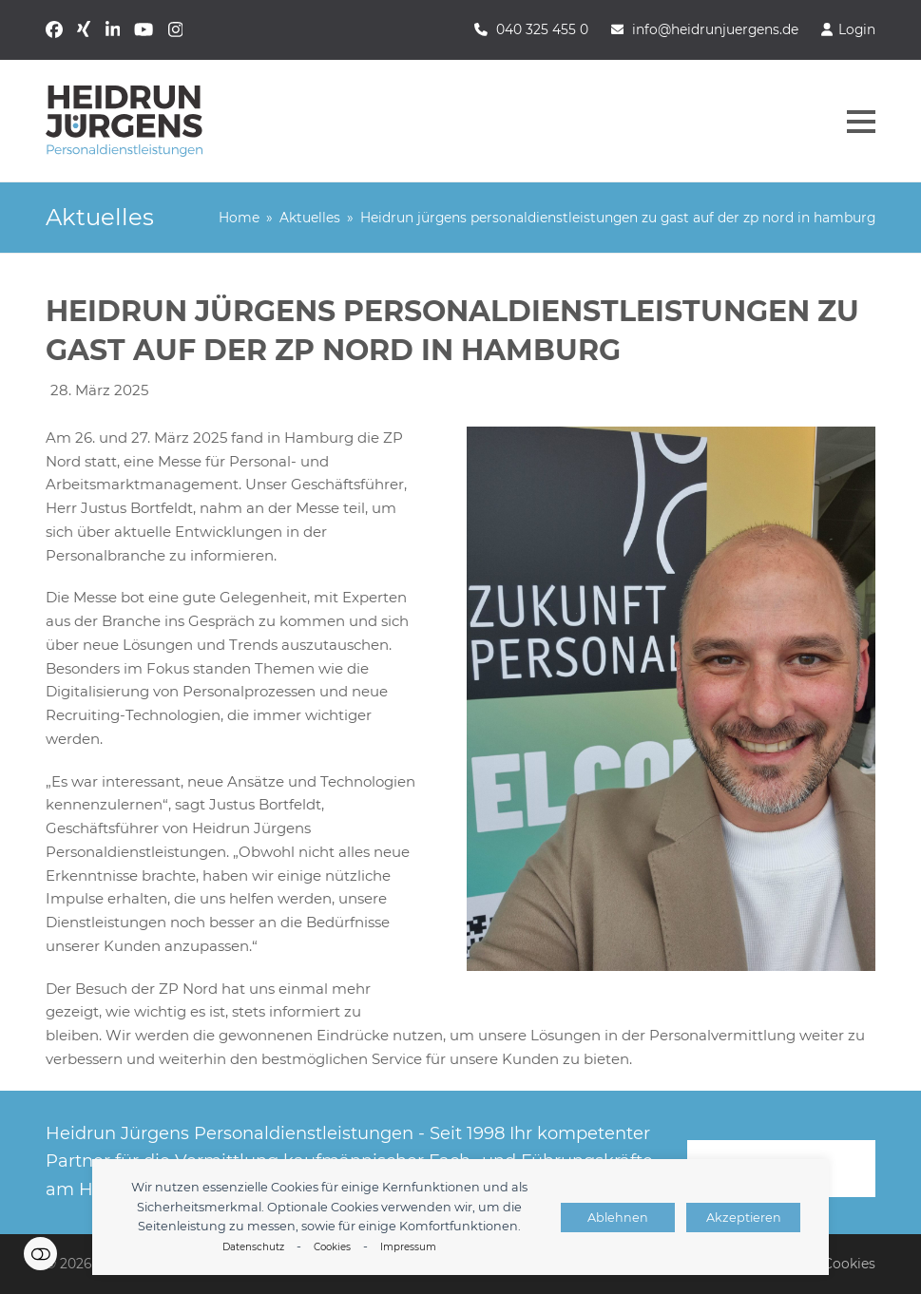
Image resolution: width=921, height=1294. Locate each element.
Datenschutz (253, 1247)
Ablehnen (617, 1217)
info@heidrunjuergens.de (715, 29)
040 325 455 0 (542, 29)
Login (856, 29)
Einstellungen (40, 1253)
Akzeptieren (743, 1217)
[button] (861, 121)
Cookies (332, 1247)
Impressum (408, 1247)
